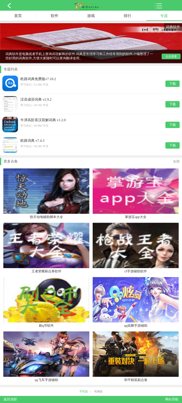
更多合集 (92, 161)
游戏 (91, 16)
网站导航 (171, 399)
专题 (164, 16)
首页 (18, 16)
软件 (54, 16)
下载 (172, 84)
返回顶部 (10, 399)
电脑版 (98, 391)
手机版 (83, 391)
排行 (127, 16)
